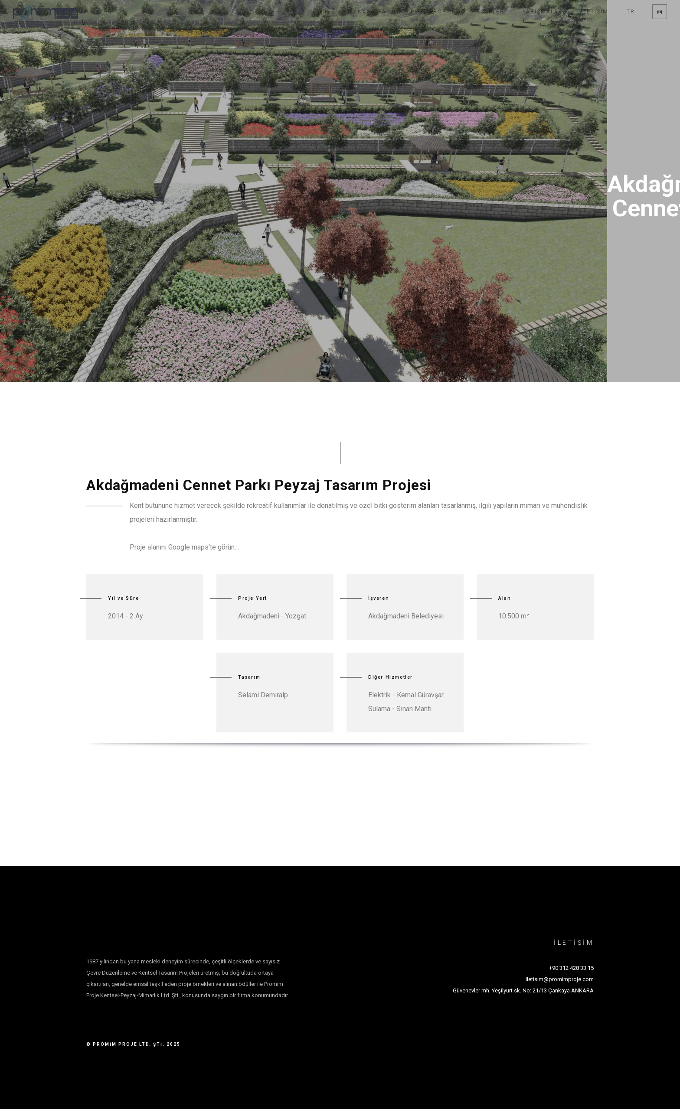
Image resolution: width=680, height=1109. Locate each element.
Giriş (326, 12)
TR (631, 12)
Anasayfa (369, 12)
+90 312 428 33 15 (571, 968)
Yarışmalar (543, 12)
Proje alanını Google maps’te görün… (184, 547)
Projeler (488, 12)
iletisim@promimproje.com (560, 979)
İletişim (594, 12)
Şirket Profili (429, 12)
